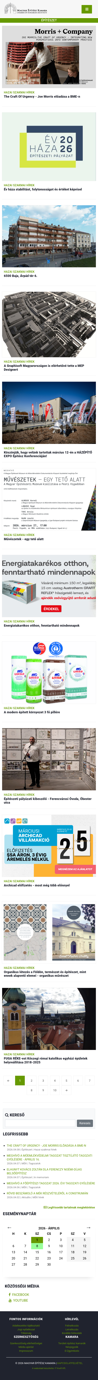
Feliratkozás (72, 1325)
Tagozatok (34, 1163)
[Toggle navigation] (86, 9)
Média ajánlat (26, 1347)
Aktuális (26, 1197)
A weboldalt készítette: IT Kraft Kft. (49, 1368)
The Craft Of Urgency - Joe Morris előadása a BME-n (46, 1145)
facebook (19, 1295)
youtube (18, 1300)
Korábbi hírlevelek (72, 1333)
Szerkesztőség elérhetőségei (26, 1343)
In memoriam (41, 1177)
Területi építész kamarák (72, 1343)
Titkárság (26, 1333)
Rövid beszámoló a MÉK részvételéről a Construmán (47, 1193)
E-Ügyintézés (72, 1350)
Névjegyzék (71, 1347)
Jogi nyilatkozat (26, 1329)
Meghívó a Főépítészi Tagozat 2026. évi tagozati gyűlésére (51, 1183)
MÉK (24, 1163)
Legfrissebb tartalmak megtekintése (69, 1207)
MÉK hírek (38, 1197)
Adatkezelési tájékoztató (26, 1325)
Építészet (27, 1149)
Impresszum (26, 1350)
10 (54, 1090)
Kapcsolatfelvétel (70, 1363)
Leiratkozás (71, 1329)
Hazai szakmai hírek (19, 92)
